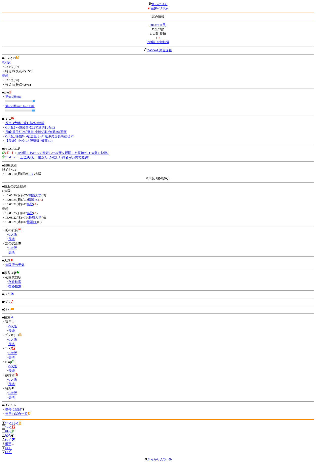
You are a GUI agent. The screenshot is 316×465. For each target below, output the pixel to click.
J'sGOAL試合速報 (159, 50)
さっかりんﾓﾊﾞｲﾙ (158, 459)
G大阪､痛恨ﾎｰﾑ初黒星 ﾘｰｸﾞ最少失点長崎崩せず (39, 136)
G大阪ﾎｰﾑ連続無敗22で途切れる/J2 (30, 127)
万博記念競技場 (158, 42)
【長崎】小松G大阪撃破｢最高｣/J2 (29, 141)
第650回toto (13, 96)
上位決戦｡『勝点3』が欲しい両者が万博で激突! (54, 157)
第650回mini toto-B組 (20, 106)
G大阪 (6, 62)
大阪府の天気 (14, 265)
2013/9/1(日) (158, 25)
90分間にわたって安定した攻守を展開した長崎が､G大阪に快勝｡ (63, 153)
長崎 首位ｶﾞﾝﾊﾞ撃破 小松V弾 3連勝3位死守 (36, 132)
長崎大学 (35, 217)
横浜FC (33, 200)
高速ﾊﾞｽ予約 (160, 8)
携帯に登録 (13, 409)
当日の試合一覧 (16, 414)
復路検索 (14, 286)
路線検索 (14, 282)
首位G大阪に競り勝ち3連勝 (24, 123)
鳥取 (30, 204)
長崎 (5, 75)
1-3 (30, 174)
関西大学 (35, 195)
